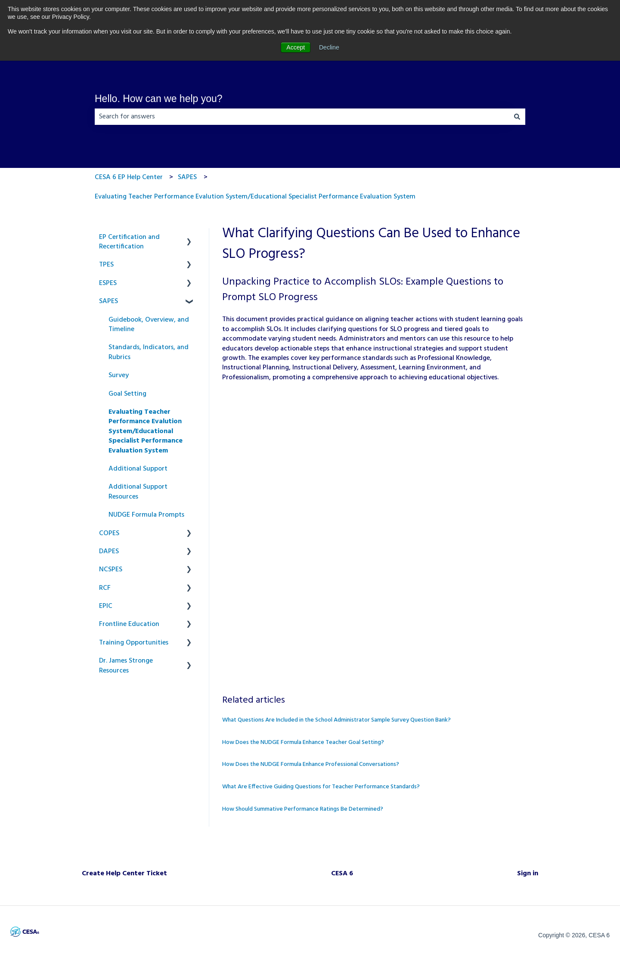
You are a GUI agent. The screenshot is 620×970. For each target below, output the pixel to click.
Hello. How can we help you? (159, 98)
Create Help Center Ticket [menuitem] (124, 873)
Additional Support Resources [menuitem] (137, 491)
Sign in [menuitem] (527, 873)
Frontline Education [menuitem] (129, 624)
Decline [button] (329, 47)
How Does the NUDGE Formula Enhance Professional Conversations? (310, 764)
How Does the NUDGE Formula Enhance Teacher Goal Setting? (303, 742)
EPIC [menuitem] (105, 606)
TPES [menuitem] (106, 264)
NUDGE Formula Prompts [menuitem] (146, 515)
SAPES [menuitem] (108, 301)
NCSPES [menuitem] (110, 569)
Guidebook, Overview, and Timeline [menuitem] (148, 324)
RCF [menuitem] (105, 588)
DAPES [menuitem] (109, 551)
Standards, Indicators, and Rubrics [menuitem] (148, 352)
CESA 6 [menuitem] (342, 873)
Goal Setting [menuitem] (127, 394)
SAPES (187, 177)
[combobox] (302, 116)
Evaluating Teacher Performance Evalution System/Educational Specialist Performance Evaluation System (255, 196)
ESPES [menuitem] (108, 283)
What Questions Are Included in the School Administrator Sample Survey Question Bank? (336, 720)
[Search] (517, 116)
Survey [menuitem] (118, 375)
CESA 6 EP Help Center (129, 177)
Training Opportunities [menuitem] (133, 642)
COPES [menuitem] (109, 533)
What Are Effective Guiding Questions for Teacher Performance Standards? (321, 787)
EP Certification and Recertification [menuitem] (129, 242)
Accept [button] (295, 47)
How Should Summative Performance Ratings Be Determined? (302, 809)
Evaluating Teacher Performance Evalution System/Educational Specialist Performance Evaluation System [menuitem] (145, 431)
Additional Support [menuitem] (137, 468)
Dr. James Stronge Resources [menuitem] (126, 665)
